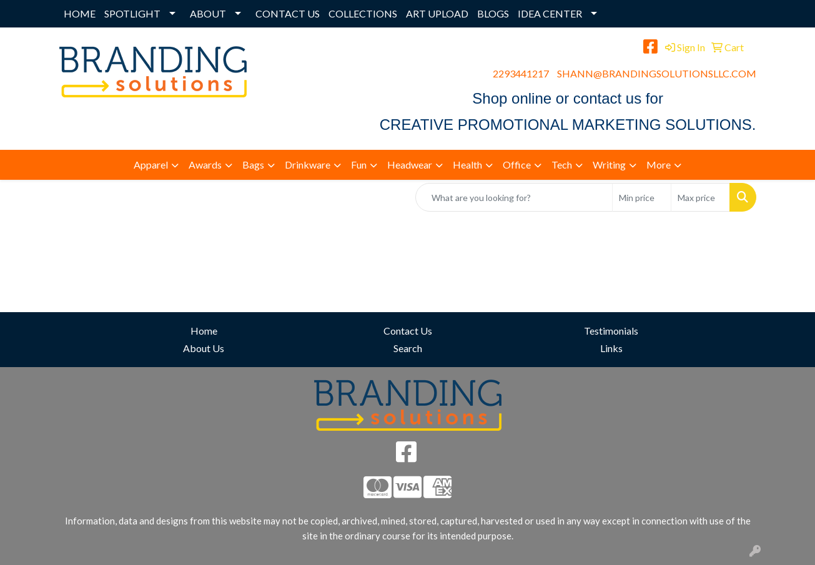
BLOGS (493, 13)
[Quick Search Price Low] (641, 197)
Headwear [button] (409, 164)
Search (407, 348)
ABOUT (208, 13)
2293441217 (521, 73)
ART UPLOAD (437, 13)
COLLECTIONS (362, 13)
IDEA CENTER (550, 13)
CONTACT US (287, 13)
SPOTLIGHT (132, 13)
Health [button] (467, 164)
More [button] (658, 164)
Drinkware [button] (307, 164)
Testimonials (611, 331)
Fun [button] (359, 164)
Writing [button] (609, 164)
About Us (203, 348)
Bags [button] (253, 164)
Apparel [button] (151, 164)
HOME (80, 13)
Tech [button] (561, 164)
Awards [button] (205, 164)
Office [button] (517, 164)
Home (203, 331)
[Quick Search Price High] (700, 197)
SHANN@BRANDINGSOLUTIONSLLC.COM (656, 73)
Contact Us (407, 331)
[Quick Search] (514, 197)
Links (611, 348)
